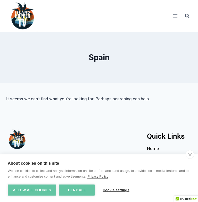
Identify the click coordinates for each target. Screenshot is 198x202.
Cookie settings (116, 190)
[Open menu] (175, 16)
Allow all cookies (32, 190)
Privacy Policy (97, 176)
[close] (190, 154)
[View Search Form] (187, 16)
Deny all (77, 190)
